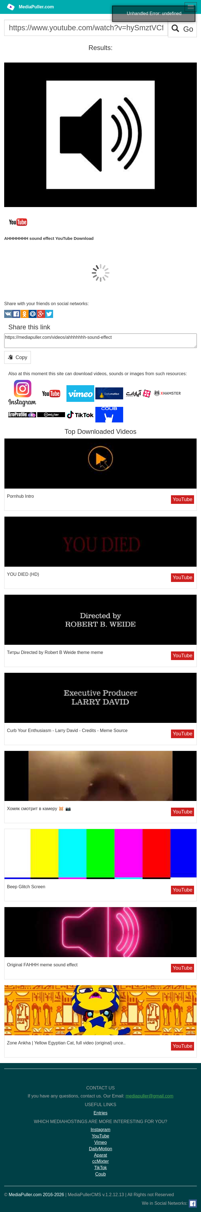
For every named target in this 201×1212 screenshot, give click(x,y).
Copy (17, 357)
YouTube (182, 499)
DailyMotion (100, 1148)
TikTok (100, 1167)
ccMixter (100, 1161)
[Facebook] (193, 1203)
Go (182, 29)
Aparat (100, 1155)
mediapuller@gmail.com (149, 1096)
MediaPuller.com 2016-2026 (36, 1194)
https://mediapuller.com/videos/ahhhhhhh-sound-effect (100, 341)
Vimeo (100, 1142)
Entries (101, 1113)
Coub (100, 1174)
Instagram (100, 1129)
